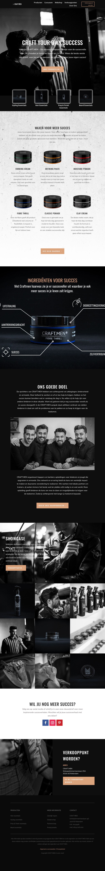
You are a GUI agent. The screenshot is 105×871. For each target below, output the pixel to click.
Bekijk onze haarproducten (51, 505)
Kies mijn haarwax (51, 251)
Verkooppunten (70, 3)
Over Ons (73, 6)
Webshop (58, 3)
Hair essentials (15, 816)
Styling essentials (16, 820)
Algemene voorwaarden (47, 849)
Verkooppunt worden (89, 4)
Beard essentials (16, 827)
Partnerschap (51, 823)
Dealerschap (51, 820)
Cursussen (48, 3)
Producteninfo (52, 827)
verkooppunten (15, 568)
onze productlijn (51, 69)
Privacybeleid (60, 849)
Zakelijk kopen (52, 816)
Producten (38, 3)
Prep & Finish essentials (18, 823)
